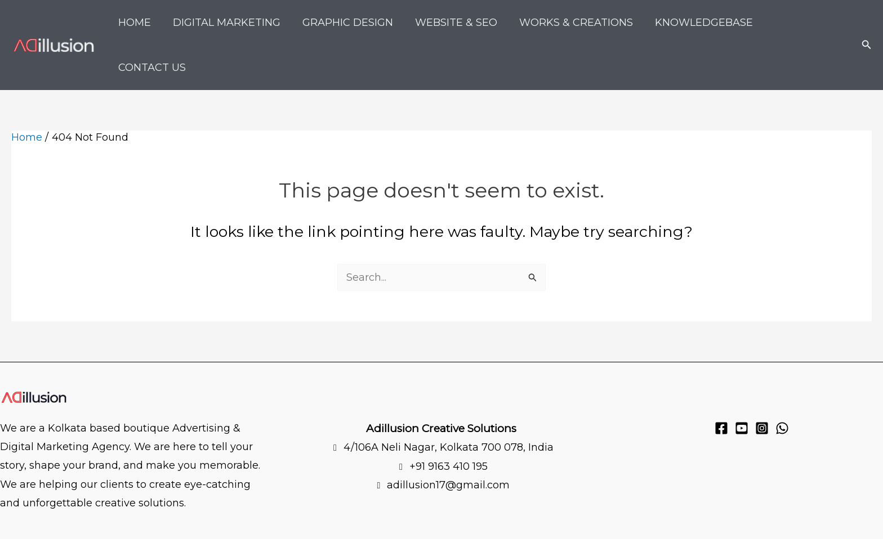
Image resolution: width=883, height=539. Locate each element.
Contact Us (806, 22)
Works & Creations (577, 22)
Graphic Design (352, 22)
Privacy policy (116, 524)
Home (142, 22)
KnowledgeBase (703, 22)
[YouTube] (741, 383)
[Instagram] (762, 383)
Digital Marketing (233, 22)
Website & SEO (459, 22)
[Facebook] (721, 383)
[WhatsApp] (782, 383)
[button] (867, 22)
